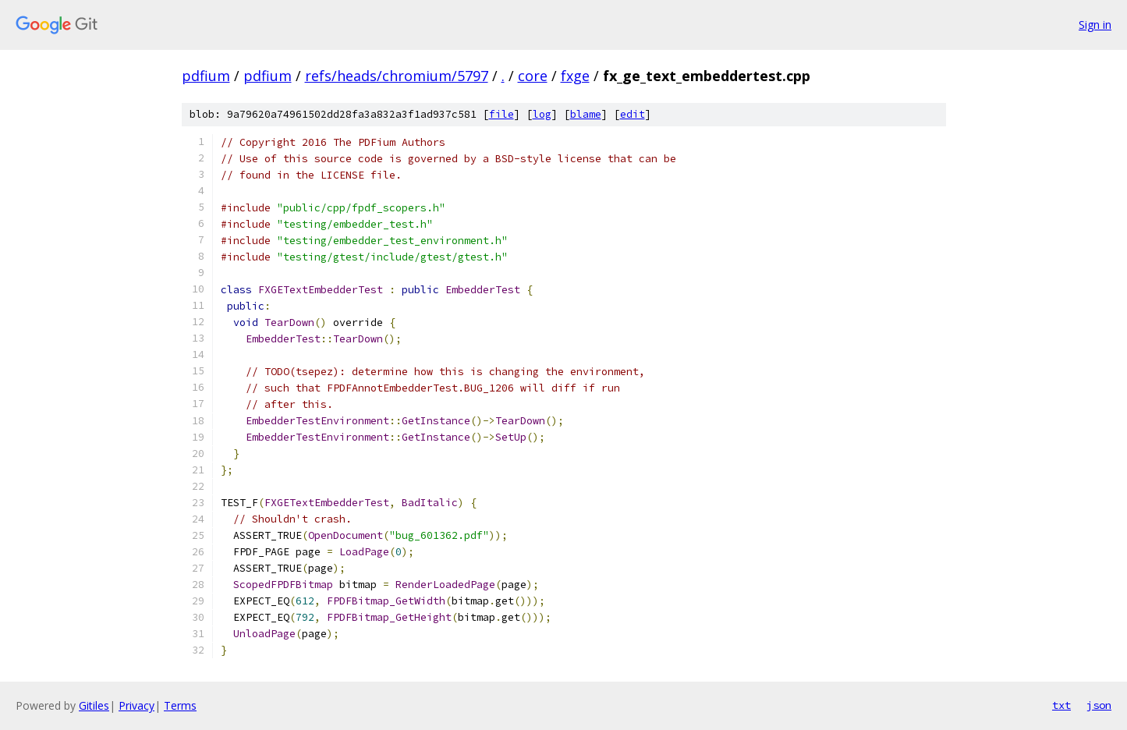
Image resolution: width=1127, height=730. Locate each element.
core (533, 75)
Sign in (1095, 24)
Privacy (136, 705)
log (542, 114)
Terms (180, 705)
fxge (575, 75)
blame (585, 114)
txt (1061, 705)
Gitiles (94, 705)
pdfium (206, 75)
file (501, 114)
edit (632, 114)
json (1098, 705)
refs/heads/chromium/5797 (396, 75)
